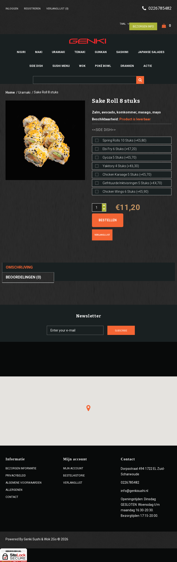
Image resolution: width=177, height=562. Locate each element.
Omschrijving (19, 265)
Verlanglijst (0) (57, 8)
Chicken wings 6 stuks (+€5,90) (125, 190)
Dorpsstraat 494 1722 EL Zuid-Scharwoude (143, 469)
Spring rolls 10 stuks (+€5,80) (124, 138)
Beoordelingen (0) (23, 275)
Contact (12, 495)
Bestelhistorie (74, 473)
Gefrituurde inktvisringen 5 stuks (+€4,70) (132, 181)
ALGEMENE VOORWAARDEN (23, 480)
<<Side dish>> (104, 128)
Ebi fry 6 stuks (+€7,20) (120, 147)
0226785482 (159, 8)
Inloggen (12, 8)
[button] (88, 406)
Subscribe (138, 328)
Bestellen (108, 218)
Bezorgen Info (143, 24)
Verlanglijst (102, 233)
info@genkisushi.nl (134, 489)
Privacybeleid (16, 473)
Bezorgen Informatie (21, 466)
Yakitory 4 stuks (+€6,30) (121, 164)
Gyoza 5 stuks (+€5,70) (119, 155)
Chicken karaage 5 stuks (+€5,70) (127, 173)
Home (10, 90)
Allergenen (14, 488)
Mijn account (73, 466)
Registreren (32, 8)
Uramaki (24, 90)
